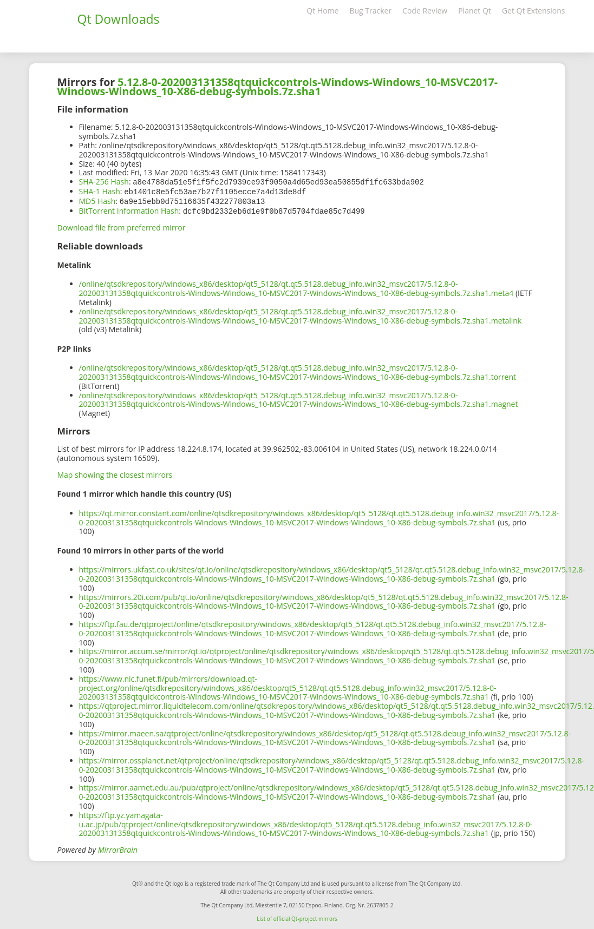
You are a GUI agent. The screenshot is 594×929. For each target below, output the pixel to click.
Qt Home (322, 10)
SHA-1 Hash (99, 191)
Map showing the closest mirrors (115, 472)
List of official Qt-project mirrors (297, 916)
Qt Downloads (118, 19)
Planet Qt (474, 10)
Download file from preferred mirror (121, 225)
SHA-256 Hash (104, 181)
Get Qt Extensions (533, 10)
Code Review (424, 10)
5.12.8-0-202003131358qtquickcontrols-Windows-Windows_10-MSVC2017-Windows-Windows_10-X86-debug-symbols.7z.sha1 (277, 86)
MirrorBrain (118, 847)
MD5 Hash (97, 200)
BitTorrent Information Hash (129, 209)
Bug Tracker (370, 10)
